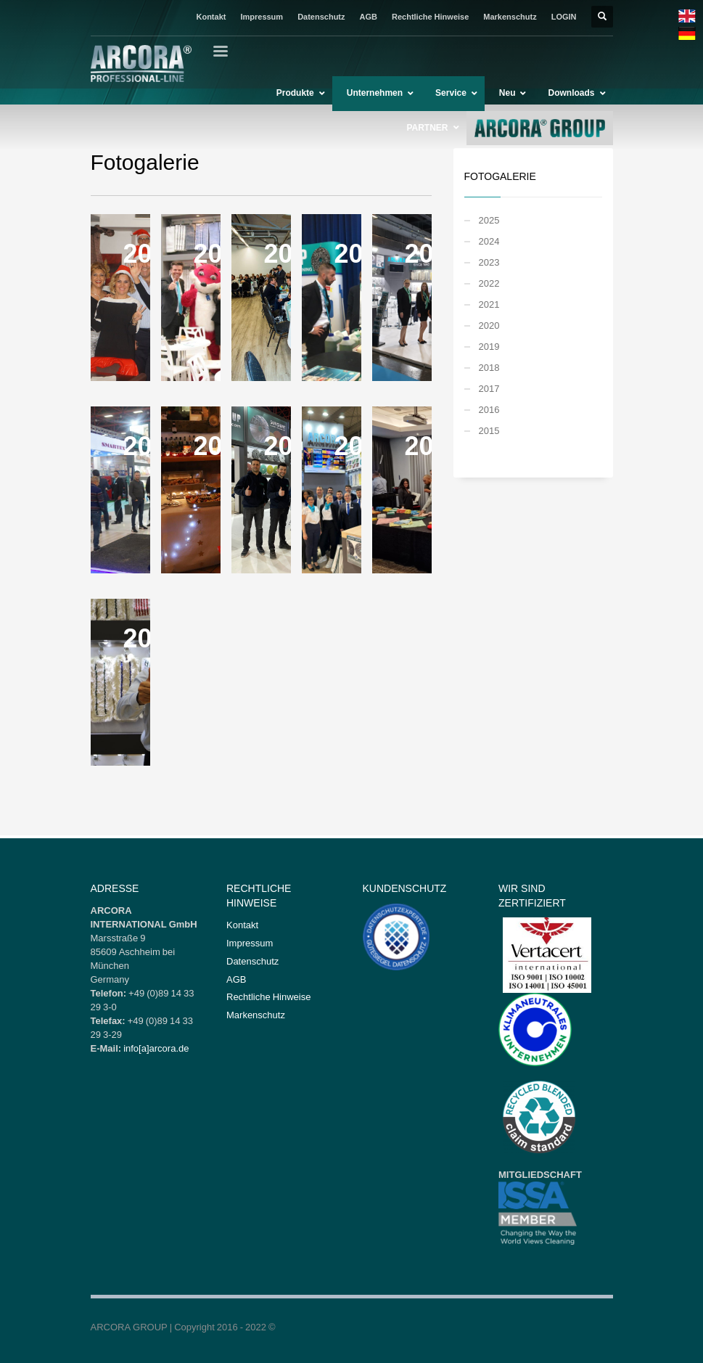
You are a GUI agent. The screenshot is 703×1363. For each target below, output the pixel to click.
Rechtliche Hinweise (430, 16)
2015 (489, 430)
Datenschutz (321, 16)
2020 (489, 325)
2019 (489, 346)
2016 (489, 409)
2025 (489, 219)
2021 (489, 304)
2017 (489, 388)
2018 (489, 367)
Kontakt (211, 16)
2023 (489, 262)
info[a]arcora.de (156, 1048)
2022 (489, 283)
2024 (489, 240)
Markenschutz (509, 16)
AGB (368, 16)
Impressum (261, 16)
